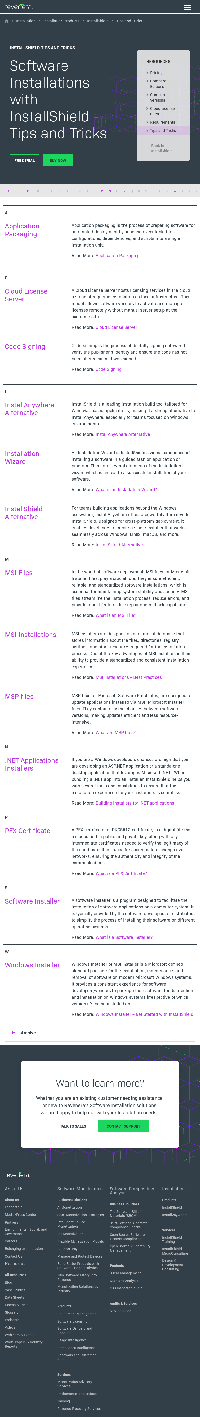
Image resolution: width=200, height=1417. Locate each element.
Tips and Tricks (163, 130)
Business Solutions (72, 1199)
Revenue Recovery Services (79, 1408)
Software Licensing (72, 1321)
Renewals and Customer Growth (76, 1357)
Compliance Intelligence (76, 1347)
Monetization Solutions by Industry (77, 1288)
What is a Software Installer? (124, 937)
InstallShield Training (172, 1239)
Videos (10, 1327)
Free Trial (24, 160)
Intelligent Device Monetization (71, 1224)
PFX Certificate (27, 830)
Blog (8, 1282)
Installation (26, 20)
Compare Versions (158, 97)
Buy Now (58, 160)
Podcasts (12, 1319)
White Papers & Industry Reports (24, 1344)
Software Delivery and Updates (74, 1330)
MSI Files (19, 572)
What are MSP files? (116, 732)
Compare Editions (158, 83)
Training (63, 1400)
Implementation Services (77, 1393)
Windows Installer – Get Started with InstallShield (144, 1014)
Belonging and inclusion (24, 1248)
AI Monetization (69, 1207)
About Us (14, 1188)
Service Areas (120, 1310)
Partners (11, 1222)
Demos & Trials (16, 1304)
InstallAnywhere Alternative (29, 408)
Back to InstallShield (159, 148)
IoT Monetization (70, 1233)
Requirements (162, 122)
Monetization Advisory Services (74, 1383)
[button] (103, 1033)
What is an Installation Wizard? (126, 489)
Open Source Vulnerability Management (130, 1248)
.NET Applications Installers (32, 763)
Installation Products (61, 20)
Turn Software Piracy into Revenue (77, 1277)
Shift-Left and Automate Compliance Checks (129, 1225)
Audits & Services (123, 1303)
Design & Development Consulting (172, 1264)
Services (64, 1374)
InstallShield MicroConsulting (175, 1251)
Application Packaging (22, 229)
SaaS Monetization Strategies (80, 1214)
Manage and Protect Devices (79, 1256)
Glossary (11, 1312)
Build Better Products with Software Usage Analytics (78, 1265)
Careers (11, 1240)
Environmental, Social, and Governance (26, 1231)
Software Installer (32, 900)
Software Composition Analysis (132, 1190)
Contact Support (123, 1126)
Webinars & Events (19, 1334)
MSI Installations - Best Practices (129, 677)
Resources (15, 1263)
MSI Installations (30, 634)
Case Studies (15, 1289)
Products (64, 1306)
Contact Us (13, 1256)
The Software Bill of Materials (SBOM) (125, 1213)
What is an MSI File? (116, 615)
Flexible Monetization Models (80, 1241)
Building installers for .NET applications (135, 803)
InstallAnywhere (175, 1214)
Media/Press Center (20, 1214)
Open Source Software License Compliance (127, 1236)
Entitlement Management (77, 1313)
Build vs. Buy (67, 1248)
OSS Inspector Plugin (126, 1287)
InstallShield (98, 20)
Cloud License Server (162, 110)
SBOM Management (125, 1272)
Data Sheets (14, 1297)
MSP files (19, 696)
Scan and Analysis (124, 1280)
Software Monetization (80, 1188)
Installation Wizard (22, 456)
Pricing (156, 72)
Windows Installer (32, 964)
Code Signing (25, 346)
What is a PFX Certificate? (121, 873)
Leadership (13, 1206)
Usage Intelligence (72, 1340)
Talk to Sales (73, 1126)
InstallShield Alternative (24, 512)
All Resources (15, 1274)
